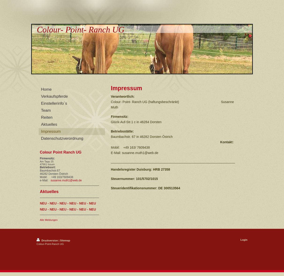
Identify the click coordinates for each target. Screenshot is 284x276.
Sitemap (65, 240)
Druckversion (48, 240)
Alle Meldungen (49, 220)
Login (243, 239)
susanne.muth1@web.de (66, 180)
